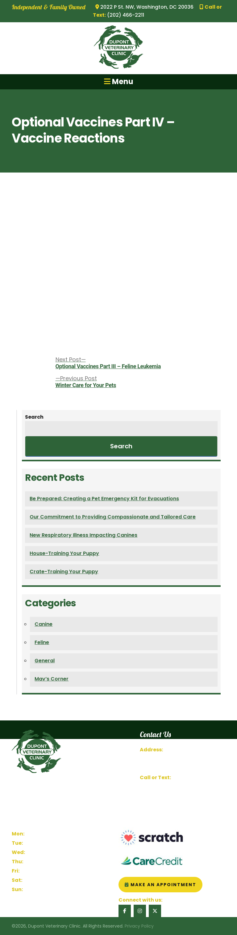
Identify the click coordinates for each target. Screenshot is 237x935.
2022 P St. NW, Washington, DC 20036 (144, 7)
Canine (43, 624)
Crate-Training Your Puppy (64, 571)
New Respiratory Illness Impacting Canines (83, 535)
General (45, 660)
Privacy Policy (139, 926)
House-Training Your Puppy (64, 553)
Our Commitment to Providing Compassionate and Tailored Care (113, 516)
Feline (42, 642)
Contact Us (153, 796)
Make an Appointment (160, 885)
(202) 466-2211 (190, 777)
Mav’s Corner (52, 678)
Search (34, 417)
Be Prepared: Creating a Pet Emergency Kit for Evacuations (104, 498)
